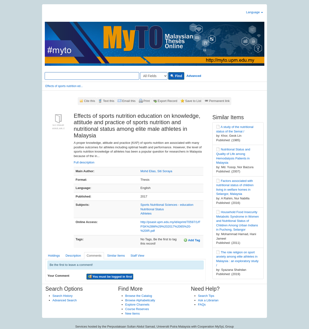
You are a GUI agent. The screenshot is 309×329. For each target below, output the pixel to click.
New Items (132, 313)
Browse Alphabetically (140, 300)
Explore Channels (137, 304)
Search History (62, 296)
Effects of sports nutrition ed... (64, 86)
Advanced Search (64, 300)
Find (176, 76)
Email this (128, 101)
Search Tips (206, 296)
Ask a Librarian (208, 300)
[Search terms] (92, 76)
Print (146, 101)
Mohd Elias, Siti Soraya (156, 171)
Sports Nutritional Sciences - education (167, 204)
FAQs (202, 304)
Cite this (89, 101)
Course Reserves (137, 309)
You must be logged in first (110, 276)
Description (73, 255)
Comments (94, 255)
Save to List (193, 101)
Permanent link (219, 101)
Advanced (193, 76)
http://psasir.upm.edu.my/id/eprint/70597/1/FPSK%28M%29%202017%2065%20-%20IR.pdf (171, 226)
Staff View (137, 255)
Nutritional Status (152, 209)
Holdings (54, 255)
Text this (108, 101)
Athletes (146, 213)
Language (254, 12)
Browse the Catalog (138, 296)
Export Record (167, 101)
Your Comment (58, 275)
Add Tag (192, 240)
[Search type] (153, 76)
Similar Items (116, 255)
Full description (84, 162)
